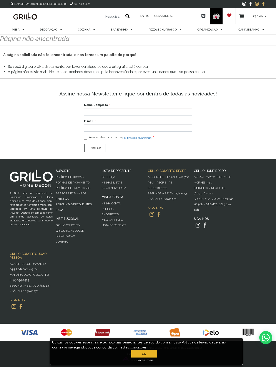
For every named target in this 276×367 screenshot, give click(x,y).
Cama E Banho (251, 29)
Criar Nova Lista (114, 188)
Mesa (18, 29)
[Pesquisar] (100, 16)
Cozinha (86, 29)
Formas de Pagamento (73, 182)
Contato (62, 241)
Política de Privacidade (73, 188)
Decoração (51, 29)
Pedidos (107, 209)
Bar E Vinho (122, 29)
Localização (65, 236)
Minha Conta (111, 203)
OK (144, 353)
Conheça (108, 177)
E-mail (88, 121)
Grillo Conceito (68, 225)
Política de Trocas (69, 177)
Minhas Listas (112, 182)
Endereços (110, 214)
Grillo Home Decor (70, 230)
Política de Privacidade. (137, 137)
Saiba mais (145, 360)
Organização (210, 29)
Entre (144, 15)
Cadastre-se (163, 15)
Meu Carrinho (112, 219)
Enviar (94, 148)
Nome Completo (96, 105)
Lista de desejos (114, 225)
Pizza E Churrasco (165, 29)
